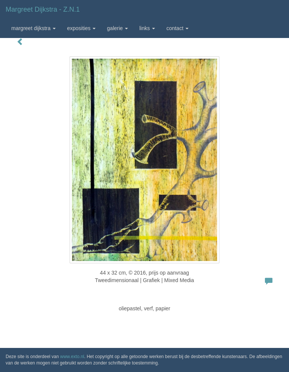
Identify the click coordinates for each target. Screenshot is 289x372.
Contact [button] (177, 28)
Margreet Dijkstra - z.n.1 (43, 9)
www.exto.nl (72, 356)
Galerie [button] (117, 28)
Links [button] (147, 28)
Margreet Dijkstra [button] (33, 28)
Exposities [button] (81, 28)
